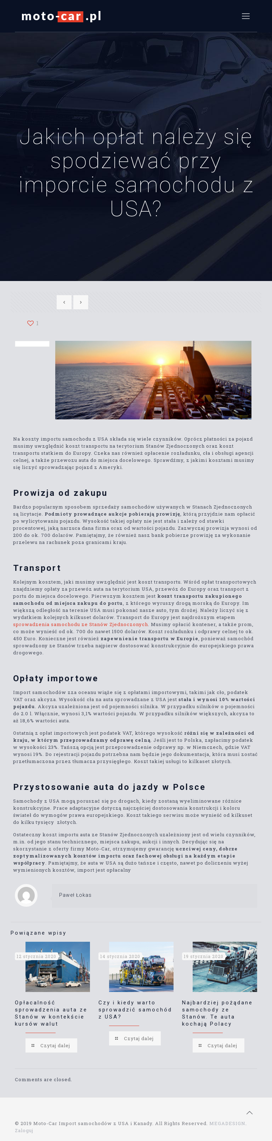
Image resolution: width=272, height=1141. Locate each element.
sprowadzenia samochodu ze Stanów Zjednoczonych (80, 624)
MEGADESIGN (227, 1123)
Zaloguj (24, 1130)
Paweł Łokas (75, 895)
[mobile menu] (246, 16)
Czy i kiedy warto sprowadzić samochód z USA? (135, 1009)
